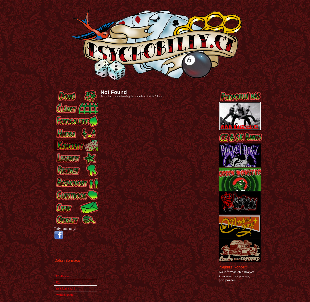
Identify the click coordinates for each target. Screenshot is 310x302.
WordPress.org (65, 294)
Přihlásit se (62, 276)
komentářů (65, 288)
